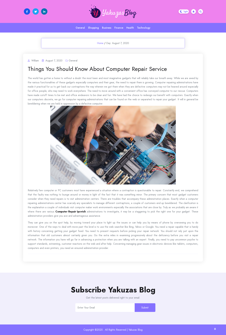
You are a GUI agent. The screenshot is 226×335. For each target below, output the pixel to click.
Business (106, 28)
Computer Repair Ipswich (70, 211)
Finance (118, 28)
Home (100, 43)
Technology (143, 28)
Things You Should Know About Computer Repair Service (97, 69)
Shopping (93, 28)
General (80, 28)
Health (130, 28)
